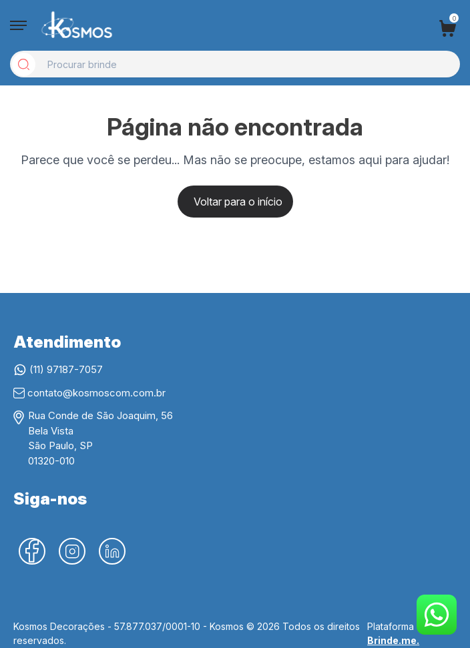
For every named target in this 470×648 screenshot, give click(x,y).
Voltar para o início (238, 201)
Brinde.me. (393, 640)
